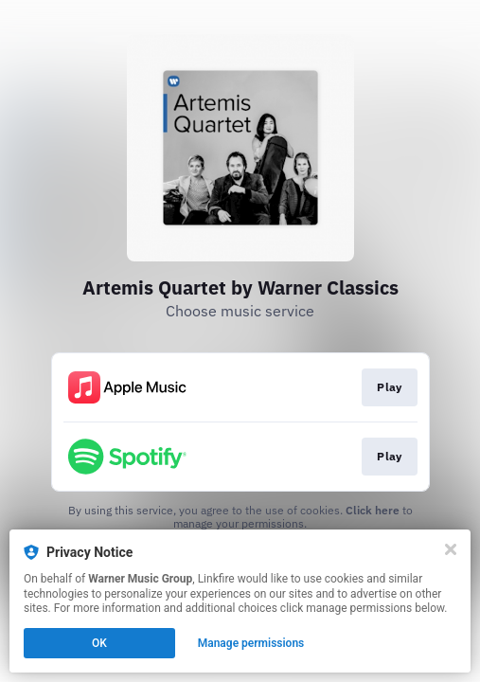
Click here (373, 510)
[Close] (451, 549)
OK (99, 643)
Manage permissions (251, 643)
